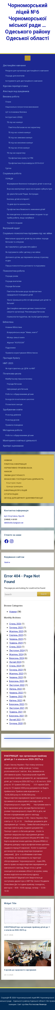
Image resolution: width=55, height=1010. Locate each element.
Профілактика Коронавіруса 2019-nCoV (26, 163)
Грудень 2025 (16, 627)
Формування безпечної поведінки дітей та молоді (29, 184)
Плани (8, 102)
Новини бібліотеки (13, 327)
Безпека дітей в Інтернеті (18, 199)
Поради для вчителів (14, 76)
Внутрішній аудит (11, 228)
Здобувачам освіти (12, 409)
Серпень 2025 (16, 635)
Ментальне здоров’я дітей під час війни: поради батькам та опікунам (26, 240)
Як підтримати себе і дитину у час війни (22, 252)
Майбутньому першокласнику (18, 379)
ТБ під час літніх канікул (19, 148)
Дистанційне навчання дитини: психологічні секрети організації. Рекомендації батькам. (26, 310)
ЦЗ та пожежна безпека (16, 112)
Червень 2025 (16, 639)
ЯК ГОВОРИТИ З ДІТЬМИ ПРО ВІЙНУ (21, 247)
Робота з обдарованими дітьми (19, 394)
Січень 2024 (15, 666)
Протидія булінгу (11, 358)
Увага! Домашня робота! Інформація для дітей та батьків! (29, 301)
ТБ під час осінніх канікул (19, 132)
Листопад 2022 (16, 685)
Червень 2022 (16, 692)
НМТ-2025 (8, 363)
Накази (8, 471)
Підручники (10, 348)
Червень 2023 (16, 677)
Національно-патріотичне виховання (21, 107)
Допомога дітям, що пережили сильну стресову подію (26, 259)
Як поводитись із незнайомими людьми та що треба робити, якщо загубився (27, 216)
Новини (8, 460)
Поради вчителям (13, 281)
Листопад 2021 (16, 708)
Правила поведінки (14, 425)
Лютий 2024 (15, 662)
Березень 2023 (16, 681)
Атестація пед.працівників (16, 91)
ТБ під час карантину (16, 153)
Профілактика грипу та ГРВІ (20, 158)
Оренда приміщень (14, 486)
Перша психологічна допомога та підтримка (25, 266)
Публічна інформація (15, 464)
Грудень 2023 (16, 670)
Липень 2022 (15, 689)
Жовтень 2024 (16, 654)
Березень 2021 (16, 716)
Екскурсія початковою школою (19, 399)
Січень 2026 (15, 623)
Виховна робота (11, 96)
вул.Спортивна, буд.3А (14, 516)
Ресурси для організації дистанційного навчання (27, 71)
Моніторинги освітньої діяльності (20, 440)
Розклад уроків (12, 420)
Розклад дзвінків (13, 415)
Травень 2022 (16, 696)
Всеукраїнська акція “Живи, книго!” (22, 332)
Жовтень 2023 (16, 673)
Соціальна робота (12, 173)
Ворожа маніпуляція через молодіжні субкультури (29, 189)
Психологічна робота (13, 271)
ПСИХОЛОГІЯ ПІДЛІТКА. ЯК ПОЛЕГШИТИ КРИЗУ (28, 317)
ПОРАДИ (9, 179)
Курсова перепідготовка (15, 86)
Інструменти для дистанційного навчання (23, 81)
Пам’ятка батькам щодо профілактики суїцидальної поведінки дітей (24, 293)
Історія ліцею (11, 494)
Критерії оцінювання (13, 446)
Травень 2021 (16, 712)
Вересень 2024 (16, 658)
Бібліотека (8, 322)
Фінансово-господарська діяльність (24, 479)
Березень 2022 (16, 704)
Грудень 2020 (16, 723)
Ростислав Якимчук (38, 1004)
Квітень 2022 (15, 700)
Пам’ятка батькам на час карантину (24, 127)
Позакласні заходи (13, 404)
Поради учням (11, 276)
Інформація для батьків (17, 389)
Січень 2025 (15, 646)
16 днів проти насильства (18, 204)
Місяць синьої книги (15, 337)
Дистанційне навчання (14, 65)
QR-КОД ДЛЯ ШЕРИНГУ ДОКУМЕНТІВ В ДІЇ (23, 498)
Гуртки (8, 168)
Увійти (7, 562)
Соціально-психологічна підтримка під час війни (27, 233)
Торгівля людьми (14, 223)
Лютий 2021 (15, 719)
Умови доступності (14, 475)
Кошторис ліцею (13, 483)
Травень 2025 (16, 643)
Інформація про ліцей (15, 490)
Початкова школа (12, 373)
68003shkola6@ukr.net (13, 523)
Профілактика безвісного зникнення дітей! (26, 209)
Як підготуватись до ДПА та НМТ (20, 368)
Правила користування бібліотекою (21, 353)
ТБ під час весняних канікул (20, 143)
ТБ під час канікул (15, 122)
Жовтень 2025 (16, 631)
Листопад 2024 (16, 650)
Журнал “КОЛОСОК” (16, 342)
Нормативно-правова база (18, 468)
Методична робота (12, 430)
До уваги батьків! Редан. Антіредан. (23, 194)
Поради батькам (12, 286)
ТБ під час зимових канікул (20, 137)
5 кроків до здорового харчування (20, 970)
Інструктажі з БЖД (13, 117)
